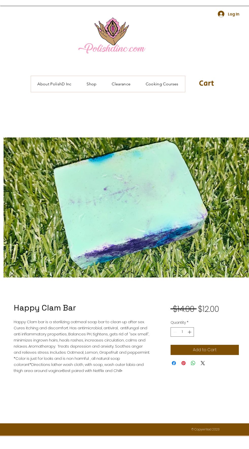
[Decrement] (174, 332)
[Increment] (190, 332)
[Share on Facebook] (174, 363)
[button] (212, 83)
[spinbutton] (182, 332)
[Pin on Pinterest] (183, 363)
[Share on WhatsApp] (193, 363)
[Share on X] (203, 363)
